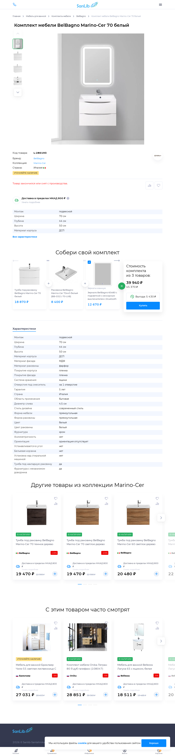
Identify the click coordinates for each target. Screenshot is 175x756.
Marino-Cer (40, 162)
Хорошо (153, 743)
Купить (143, 305)
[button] (18, 92)
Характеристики (28, 329)
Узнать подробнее (31, 202)
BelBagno (39, 158)
